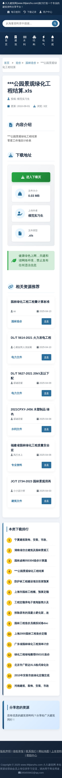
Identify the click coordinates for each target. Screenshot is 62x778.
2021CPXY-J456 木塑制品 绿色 (30, 412)
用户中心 (46, 12)
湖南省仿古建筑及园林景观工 (31, 550)
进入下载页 (31, 177)
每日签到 (13, 12)
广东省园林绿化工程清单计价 (31, 644)
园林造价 (31, 62)
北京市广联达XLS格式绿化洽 (31, 665)
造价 (18, 62)
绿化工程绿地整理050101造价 (32, 654)
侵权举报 (18, 751)
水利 (24, 40)
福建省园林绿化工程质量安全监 (30, 448)
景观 (52, 40)
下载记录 (30, 12)
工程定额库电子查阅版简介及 (31, 602)
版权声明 (5, 751)
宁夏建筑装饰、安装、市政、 (31, 539)
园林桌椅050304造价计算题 (30, 560)
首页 (6, 40)
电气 (43, 40)
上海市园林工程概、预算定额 (31, 591)
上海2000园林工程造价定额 (30, 633)
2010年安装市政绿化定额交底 (31, 675)
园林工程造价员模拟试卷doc (31, 623)
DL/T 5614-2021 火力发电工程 (31, 337)
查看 (46, 321)
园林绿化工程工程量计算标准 (30, 301)
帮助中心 (31, 755)
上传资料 (56, 751)
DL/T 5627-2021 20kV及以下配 (30, 376)
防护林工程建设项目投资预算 (31, 581)
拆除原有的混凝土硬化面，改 (31, 612)
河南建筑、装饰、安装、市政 (31, 685)
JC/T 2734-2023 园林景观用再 (31, 481)
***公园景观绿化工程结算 (29, 571)
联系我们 (31, 751)
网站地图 (44, 751)
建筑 (16, 40)
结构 (34, 40)
